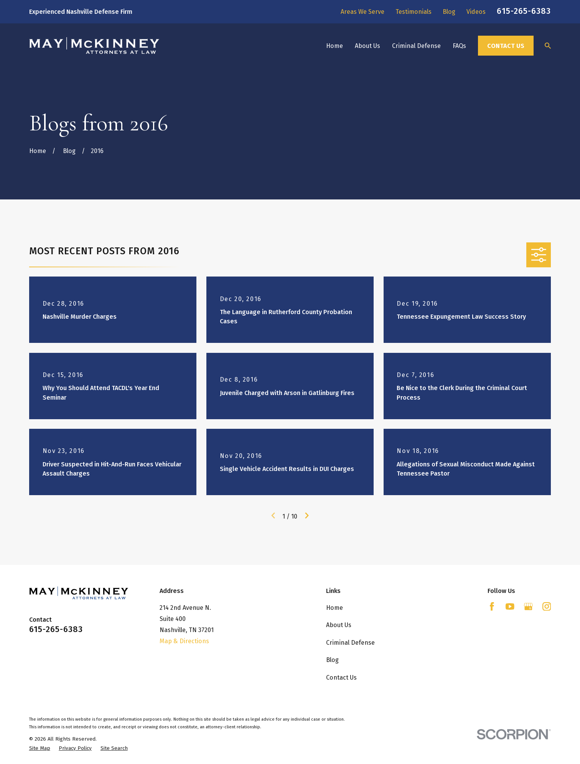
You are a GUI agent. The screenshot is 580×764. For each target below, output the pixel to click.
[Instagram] (546, 606)
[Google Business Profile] (528, 606)
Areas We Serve (362, 11)
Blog (449, 11)
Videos (476, 11)
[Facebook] (492, 606)
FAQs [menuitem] (459, 45)
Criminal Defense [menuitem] (416, 45)
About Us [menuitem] (367, 45)
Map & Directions (184, 641)
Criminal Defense (350, 642)
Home (334, 607)
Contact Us (505, 45)
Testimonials (413, 11)
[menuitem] (39, 748)
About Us (338, 625)
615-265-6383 (524, 11)
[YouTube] (510, 606)
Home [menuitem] (334, 45)
